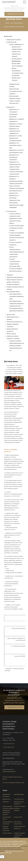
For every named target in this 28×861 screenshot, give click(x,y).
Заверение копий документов (15, 277)
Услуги (11, 23)
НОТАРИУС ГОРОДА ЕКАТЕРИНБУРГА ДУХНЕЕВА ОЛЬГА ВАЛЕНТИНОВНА (9, 2)
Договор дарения (16, 59)
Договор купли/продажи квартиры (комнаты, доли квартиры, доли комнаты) (17, 51)
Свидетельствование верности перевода (19, 808)
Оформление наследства (14, 40)
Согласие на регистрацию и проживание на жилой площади (16, 228)
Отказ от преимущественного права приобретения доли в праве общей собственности (16, 252)
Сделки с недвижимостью (10, 26)
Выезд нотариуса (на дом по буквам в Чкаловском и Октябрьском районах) (15, 282)
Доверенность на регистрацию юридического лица (14, 198)
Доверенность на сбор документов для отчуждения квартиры (15, 138)
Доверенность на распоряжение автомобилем (14, 157)
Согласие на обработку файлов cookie (13, 782)
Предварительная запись (14, 14)
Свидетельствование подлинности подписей (19, 835)
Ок (2, 856)
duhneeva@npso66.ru (9, 771)
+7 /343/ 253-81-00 (14, 6)
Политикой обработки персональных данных (11, 850)
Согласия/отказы (11, 211)
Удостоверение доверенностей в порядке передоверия (16, 205)
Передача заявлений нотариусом (6, 828)
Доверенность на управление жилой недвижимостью (14, 131)
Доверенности (11, 107)
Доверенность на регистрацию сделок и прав (15, 145)
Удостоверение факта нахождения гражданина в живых (16, 296)
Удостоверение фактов (13, 291)
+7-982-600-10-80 (8, 747)
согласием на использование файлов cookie (13, 847)
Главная (7, 23)
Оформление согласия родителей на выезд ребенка (15, 221)
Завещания (10, 275)
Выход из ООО (11, 314)
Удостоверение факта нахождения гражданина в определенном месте (16, 303)
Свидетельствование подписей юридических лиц (15, 348)
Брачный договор (14, 89)
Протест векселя (11, 334)
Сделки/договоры (18, 23)
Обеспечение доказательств (14, 322)
